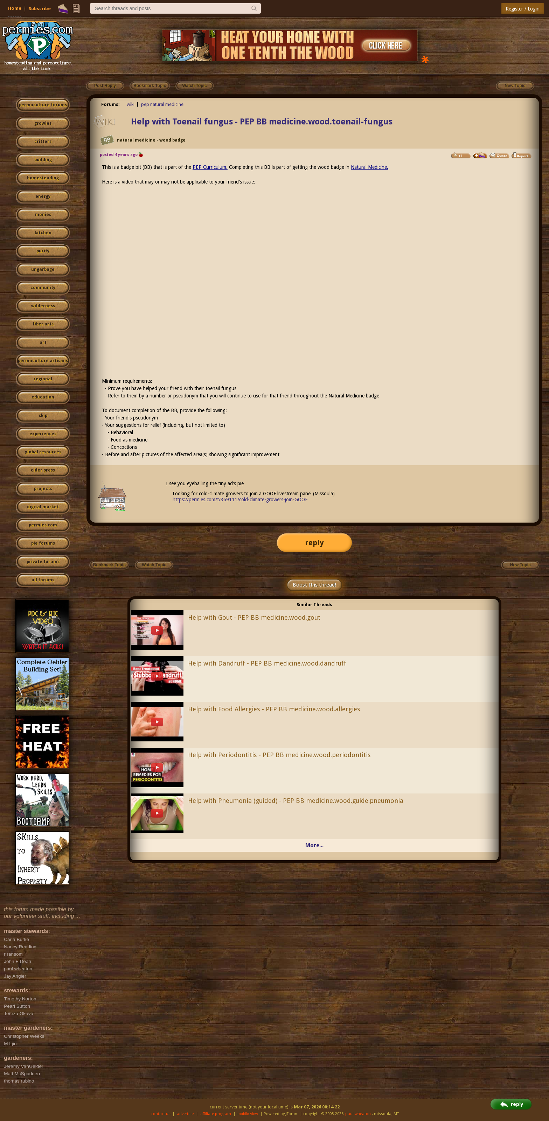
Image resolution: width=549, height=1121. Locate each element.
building (43, 159)
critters (42, 141)
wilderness (43, 305)
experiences (42, 433)
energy (42, 196)
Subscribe (40, 8)
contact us (161, 1114)
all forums (43, 579)
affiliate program (215, 1114)
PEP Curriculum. (210, 167)
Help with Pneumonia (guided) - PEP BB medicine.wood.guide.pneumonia (295, 800)
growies (42, 123)
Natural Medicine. (369, 167)
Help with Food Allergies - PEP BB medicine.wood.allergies (274, 709)
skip (43, 415)
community (42, 287)
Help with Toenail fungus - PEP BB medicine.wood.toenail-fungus (261, 122)
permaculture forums (43, 104)
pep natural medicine (162, 104)
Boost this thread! (314, 585)
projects (43, 488)
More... (314, 845)
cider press (43, 470)
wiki (130, 104)
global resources (43, 452)
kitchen (43, 232)
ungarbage (43, 269)
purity (42, 251)
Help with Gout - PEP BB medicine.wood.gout (254, 617)
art (43, 342)
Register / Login (523, 9)
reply (314, 542)
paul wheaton (358, 1114)
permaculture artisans (43, 360)
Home (14, 8)
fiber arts (43, 324)
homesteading (43, 177)
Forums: (110, 104)
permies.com (43, 525)
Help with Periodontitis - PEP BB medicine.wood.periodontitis (279, 755)
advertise (185, 1114)
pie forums (43, 543)
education (43, 397)
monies (43, 214)
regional (43, 378)
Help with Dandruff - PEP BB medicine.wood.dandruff (267, 663)
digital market (43, 506)
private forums (43, 561)
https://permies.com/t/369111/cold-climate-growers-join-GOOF (240, 499)
